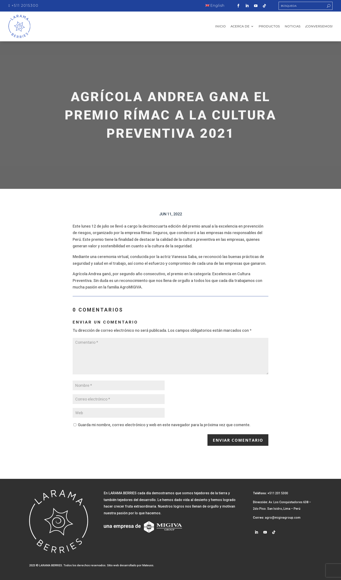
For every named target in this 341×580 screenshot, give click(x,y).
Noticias (293, 26)
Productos (269, 26)
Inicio (220, 26)
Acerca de (240, 26)
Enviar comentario (238, 440)
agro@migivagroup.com (282, 517)
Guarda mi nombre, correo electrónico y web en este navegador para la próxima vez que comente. (164, 424)
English (215, 5)
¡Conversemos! (319, 26)
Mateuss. (148, 565)
